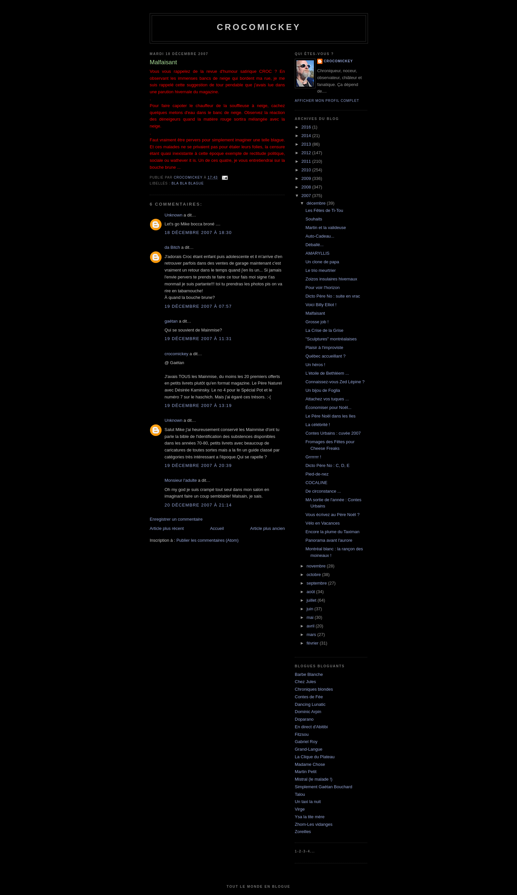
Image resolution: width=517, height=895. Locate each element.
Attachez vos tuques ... (327, 398)
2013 (306, 144)
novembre (317, 565)
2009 (306, 178)
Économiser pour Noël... (328, 407)
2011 (306, 161)
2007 (306, 195)
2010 (306, 169)
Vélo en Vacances (322, 523)
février (313, 643)
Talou (300, 794)
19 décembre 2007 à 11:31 (198, 338)
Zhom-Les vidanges (313, 824)
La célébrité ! (317, 424)
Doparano (304, 719)
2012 (306, 152)
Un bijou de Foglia (322, 390)
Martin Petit (306, 771)
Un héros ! (315, 364)
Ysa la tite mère (309, 816)
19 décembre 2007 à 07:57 (198, 306)
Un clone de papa (322, 261)
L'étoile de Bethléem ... (327, 373)
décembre (317, 203)
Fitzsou (302, 734)
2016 (306, 127)
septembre (317, 583)
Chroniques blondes (314, 689)
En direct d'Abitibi (311, 726)
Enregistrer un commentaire (176, 519)
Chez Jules (305, 681)
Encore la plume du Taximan (332, 531)
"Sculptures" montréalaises (330, 338)
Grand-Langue (308, 749)
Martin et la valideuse (325, 227)
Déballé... (314, 244)
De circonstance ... (323, 491)
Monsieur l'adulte (181, 480)
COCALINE (316, 482)
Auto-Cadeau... (319, 236)
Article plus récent (167, 528)
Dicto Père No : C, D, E (327, 465)
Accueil (217, 528)
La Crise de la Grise (324, 330)
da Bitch (172, 247)
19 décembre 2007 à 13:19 (198, 405)
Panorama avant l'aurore (328, 540)
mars (312, 634)
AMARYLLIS (317, 253)
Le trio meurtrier (320, 270)
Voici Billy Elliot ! (320, 304)
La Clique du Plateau (315, 756)
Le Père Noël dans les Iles (330, 416)
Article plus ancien (267, 528)
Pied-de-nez (316, 474)
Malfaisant (315, 313)
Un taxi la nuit (308, 801)
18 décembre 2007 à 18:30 (198, 232)
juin (311, 608)
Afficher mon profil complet (327, 100)
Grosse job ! (316, 321)
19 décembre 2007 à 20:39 (198, 465)
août (311, 591)
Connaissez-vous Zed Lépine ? (334, 381)
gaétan (171, 321)
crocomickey (259, 27)
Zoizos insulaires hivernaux (331, 278)
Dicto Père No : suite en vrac (332, 296)
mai (311, 617)
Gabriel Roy (306, 741)
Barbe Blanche (309, 674)
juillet (312, 600)
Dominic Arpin (308, 711)
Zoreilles (303, 831)
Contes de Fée (309, 696)
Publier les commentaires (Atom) (207, 540)
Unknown (173, 215)
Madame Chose (310, 764)
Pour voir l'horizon (322, 287)
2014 (306, 135)
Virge (300, 809)
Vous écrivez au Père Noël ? (332, 514)
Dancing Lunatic (310, 704)
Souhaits (313, 219)
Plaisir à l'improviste (324, 347)
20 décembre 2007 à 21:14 (198, 505)
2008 (306, 187)
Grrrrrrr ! (313, 456)
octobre (314, 574)
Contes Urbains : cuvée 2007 (333, 433)
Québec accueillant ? (325, 356)
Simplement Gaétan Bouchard (323, 786)
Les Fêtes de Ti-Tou (324, 210)
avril (311, 625)
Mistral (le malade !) (313, 779)
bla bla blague (187, 183)
